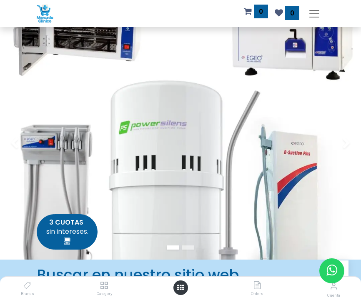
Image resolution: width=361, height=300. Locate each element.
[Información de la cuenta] (334, 286)
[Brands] (27, 286)
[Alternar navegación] (314, 13)
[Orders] (257, 286)
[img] (14, 143)
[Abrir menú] (180, 287)
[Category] (104, 286)
